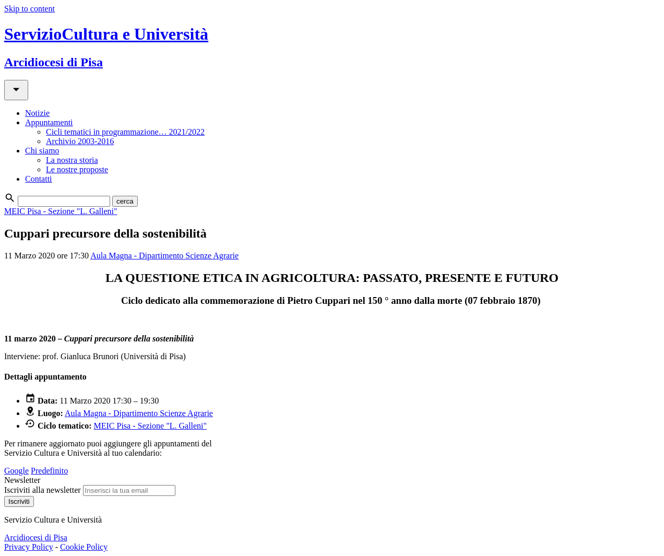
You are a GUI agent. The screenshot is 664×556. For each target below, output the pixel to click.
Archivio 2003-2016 (80, 141)
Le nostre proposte (77, 169)
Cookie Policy (84, 546)
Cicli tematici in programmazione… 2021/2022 (125, 131)
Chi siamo (42, 150)
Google (16, 470)
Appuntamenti (49, 122)
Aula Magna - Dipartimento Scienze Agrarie (164, 255)
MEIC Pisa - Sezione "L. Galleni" (60, 211)
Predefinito (49, 470)
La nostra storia (72, 160)
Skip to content (29, 8)
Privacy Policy (28, 546)
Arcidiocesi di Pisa (35, 537)
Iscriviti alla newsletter (42, 490)
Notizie (37, 113)
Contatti (38, 178)
